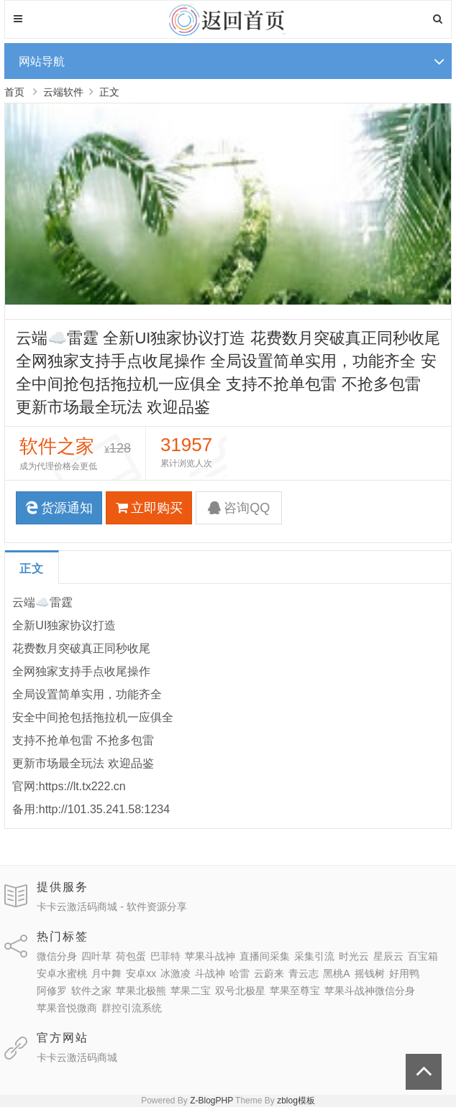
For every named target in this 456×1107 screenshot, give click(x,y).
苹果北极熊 (141, 990)
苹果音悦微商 (67, 1008)
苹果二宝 (190, 990)
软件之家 (91, 990)
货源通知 (59, 508)
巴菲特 (165, 956)
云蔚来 (269, 973)
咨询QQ (239, 508)
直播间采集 (265, 956)
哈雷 (239, 973)
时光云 (354, 956)
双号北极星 (240, 990)
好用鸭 (404, 973)
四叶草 (96, 956)
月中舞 (106, 973)
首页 (14, 92)
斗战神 (210, 973)
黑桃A (336, 973)
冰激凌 (175, 973)
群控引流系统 (131, 1008)
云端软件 (63, 92)
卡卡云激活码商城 (77, 1057)
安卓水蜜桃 (62, 973)
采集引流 (314, 956)
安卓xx (141, 973)
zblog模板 (296, 1101)
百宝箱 (423, 956)
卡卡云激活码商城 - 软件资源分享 (111, 906)
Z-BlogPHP (211, 1101)
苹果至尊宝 (295, 990)
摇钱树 (370, 973)
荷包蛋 (131, 956)
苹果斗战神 (210, 956)
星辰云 (388, 956)
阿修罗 (52, 990)
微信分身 (57, 956)
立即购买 (149, 508)
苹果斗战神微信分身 (369, 990)
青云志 (303, 973)
